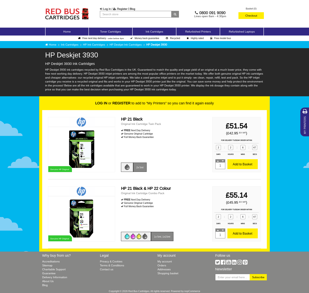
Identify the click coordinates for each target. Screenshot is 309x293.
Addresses (164, 269)
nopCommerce (192, 291)
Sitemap (47, 265)
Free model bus (220, 38)
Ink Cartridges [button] (154, 31)
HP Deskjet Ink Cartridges (126, 44)
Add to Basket (242, 164)
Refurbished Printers (198, 31)
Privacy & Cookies (111, 261)
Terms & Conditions (112, 265)
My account (164, 261)
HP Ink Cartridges (94, 44)
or (112, 103)
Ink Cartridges (69, 44)
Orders (161, 265)
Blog (132, 8)
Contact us (106, 269)
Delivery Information (54, 277)
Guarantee (49, 273)
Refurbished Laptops (242, 31)
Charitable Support (54, 269)
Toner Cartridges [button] (110, 31)
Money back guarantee (144, 38)
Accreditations (51, 261)
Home (67, 31)
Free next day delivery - (101, 38)
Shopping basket (167, 273)
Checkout (251, 15)
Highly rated (195, 38)
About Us (48, 281)
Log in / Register (114, 8)
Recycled (173, 38)
